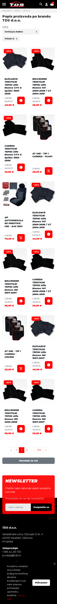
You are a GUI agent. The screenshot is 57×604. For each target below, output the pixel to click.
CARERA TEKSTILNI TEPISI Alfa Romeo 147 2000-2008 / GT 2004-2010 (41, 287)
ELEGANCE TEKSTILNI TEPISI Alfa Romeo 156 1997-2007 (39, 352)
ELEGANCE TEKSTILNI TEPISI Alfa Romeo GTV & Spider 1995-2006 (13, 86)
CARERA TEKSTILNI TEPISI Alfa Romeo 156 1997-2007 (39, 416)
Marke (17, 10)
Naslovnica (6, 10)
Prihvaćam (41, 582)
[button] (41, 4)
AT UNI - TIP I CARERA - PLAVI (42, 155)
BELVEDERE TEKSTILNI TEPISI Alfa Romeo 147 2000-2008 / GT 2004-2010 (41, 86)
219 (39, 450)
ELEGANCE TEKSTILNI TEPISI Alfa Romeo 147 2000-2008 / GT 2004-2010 (41, 220)
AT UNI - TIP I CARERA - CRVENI (13, 354)
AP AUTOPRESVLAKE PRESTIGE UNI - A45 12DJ (14, 222)
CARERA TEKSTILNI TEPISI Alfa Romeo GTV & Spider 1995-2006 (13, 153)
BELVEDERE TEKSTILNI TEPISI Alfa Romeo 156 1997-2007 (12, 286)
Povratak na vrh (28, 460)
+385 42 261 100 (11, 557)
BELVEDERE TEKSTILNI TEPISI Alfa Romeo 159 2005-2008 (12, 416)
